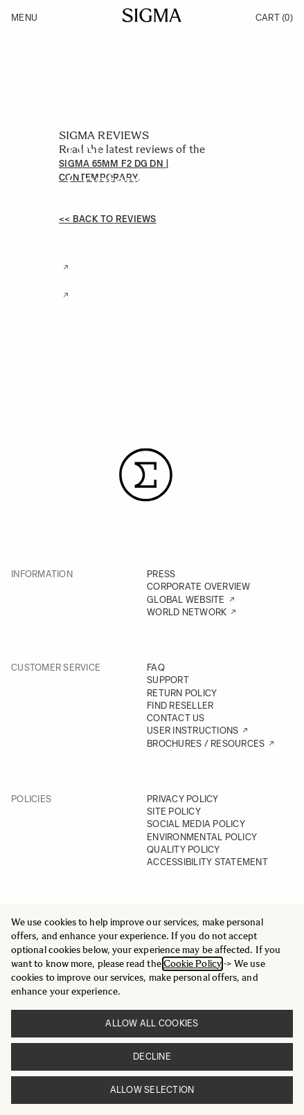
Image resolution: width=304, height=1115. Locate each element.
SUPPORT (168, 680)
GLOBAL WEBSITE (186, 600)
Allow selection (152, 1090)
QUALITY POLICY (183, 849)
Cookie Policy (192, 964)
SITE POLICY (174, 811)
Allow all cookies (151, 1023)
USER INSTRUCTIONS (192, 730)
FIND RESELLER (180, 705)
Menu (24, 17)
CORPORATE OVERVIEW (199, 586)
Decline (152, 1056)
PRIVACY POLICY (183, 799)
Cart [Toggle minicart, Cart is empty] (274, 17)
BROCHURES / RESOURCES (206, 743)
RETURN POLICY (182, 693)
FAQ (156, 667)
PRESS (161, 574)
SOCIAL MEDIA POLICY (196, 824)
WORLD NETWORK (186, 612)
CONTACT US (176, 718)
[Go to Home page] (152, 15)
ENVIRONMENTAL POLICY (202, 837)
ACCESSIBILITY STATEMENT (207, 862)
